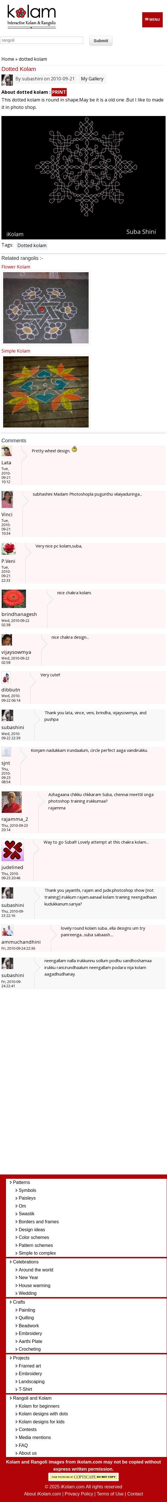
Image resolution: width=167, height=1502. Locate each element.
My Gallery (92, 79)
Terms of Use (110, 1493)
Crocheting (30, 1349)
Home (7, 59)
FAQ (23, 1445)
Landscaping (32, 1381)
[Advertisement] (89, 1085)
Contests (28, 1429)
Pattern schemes (36, 1245)
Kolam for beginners (39, 1406)
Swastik (26, 1213)
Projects (21, 1358)
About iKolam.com (42, 1493)
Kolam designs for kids (42, 1421)
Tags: (7, 245)
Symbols (27, 1190)
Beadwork (29, 1325)
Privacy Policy (79, 1493)
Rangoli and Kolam (32, 1398)
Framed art (30, 1365)
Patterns (21, 1182)
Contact (135, 1493)
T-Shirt (25, 1389)
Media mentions (35, 1437)
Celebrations (26, 1261)
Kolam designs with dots (43, 1413)
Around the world (36, 1269)
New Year (28, 1277)
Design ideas (32, 1229)
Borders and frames (39, 1221)
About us (28, 1453)
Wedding (28, 1293)
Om (22, 1206)
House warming (34, 1285)
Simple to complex (37, 1253)
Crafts (19, 1302)
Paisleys (27, 1198)
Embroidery (30, 1333)
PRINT (59, 92)
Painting (27, 1310)
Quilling (26, 1317)
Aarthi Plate (30, 1341)
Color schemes (34, 1237)
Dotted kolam (31, 245)
